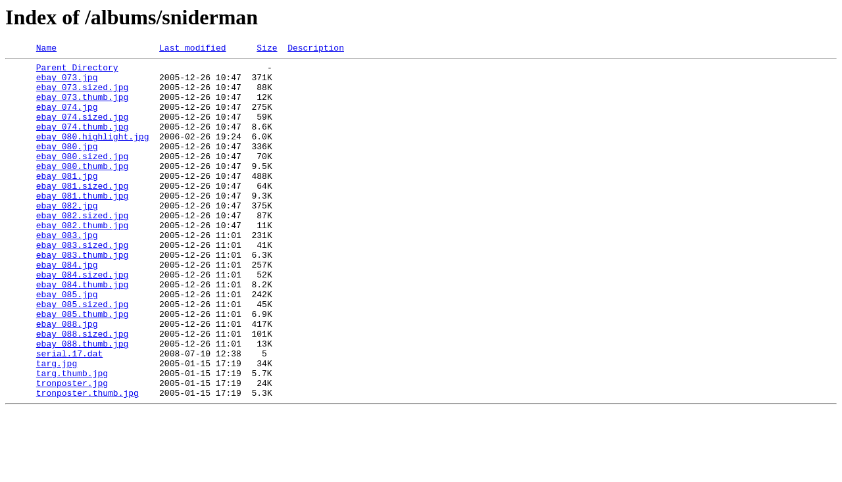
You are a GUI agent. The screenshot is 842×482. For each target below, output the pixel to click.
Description (315, 49)
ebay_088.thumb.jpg (82, 402)
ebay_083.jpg (67, 272)
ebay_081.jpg (67, 201)
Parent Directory (77, 71)
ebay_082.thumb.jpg (82, 260)
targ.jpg (56, 426)
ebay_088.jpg (67, 379)
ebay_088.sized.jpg (82, 391)
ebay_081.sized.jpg (82, 213)
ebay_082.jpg (67, 237)
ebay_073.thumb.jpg (82, 106)
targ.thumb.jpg (72, 438)
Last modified (192, 49)
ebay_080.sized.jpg (82, 177)
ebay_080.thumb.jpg (82, 189)
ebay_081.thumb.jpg (82, 225)
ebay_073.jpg (67, 83)
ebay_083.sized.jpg (82, 284)
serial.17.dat (69, 414)
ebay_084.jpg (67, 308)
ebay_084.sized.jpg (82, 319)
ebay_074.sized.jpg (82, 130)
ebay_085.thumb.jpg (82, 367)
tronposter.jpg (72, 450)
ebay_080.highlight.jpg (92, 154)
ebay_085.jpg (67, 343)
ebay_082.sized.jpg (82, 248)
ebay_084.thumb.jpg (82, 331)
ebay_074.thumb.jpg (82, 142)
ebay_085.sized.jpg (82, 355)
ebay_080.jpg (67, 166)
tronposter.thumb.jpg (87, 462)
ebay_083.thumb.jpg (82, 296)
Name (46, 49)
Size (267, 49)
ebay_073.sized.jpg (82, 95)
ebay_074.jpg (67, 118)
